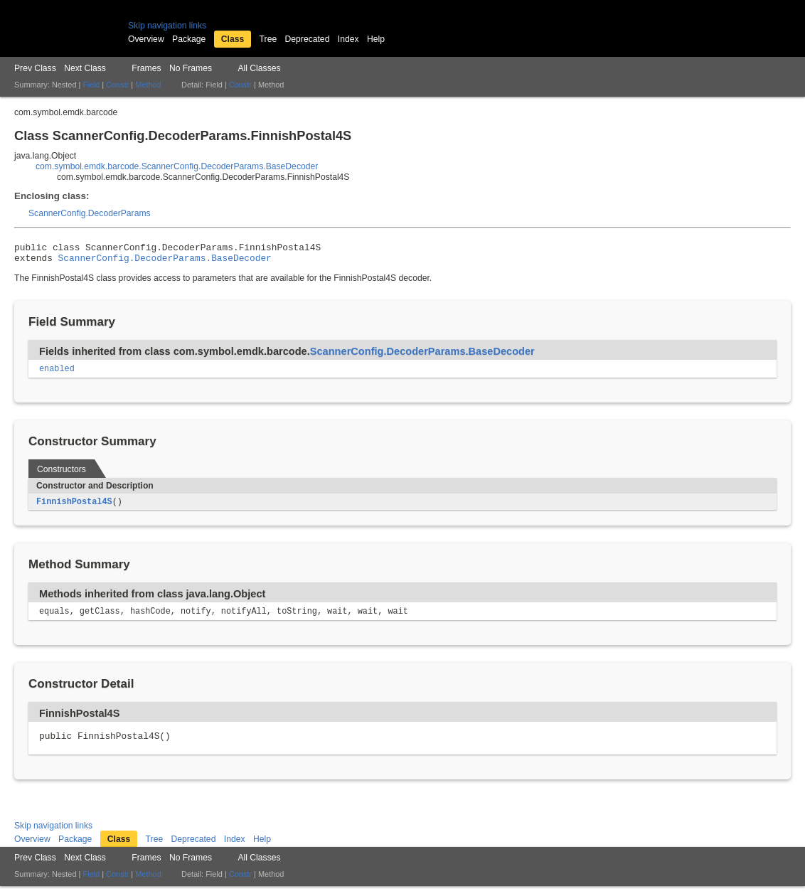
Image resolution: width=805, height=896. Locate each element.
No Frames (190, 68)
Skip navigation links (167, 26)
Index (348, 39)
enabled (57, 374)
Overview (146, 39)
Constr (117, 84)
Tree (268, 39)
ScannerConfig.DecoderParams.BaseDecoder (165, 261)
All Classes (259, 68)
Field (91, 84)
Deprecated (307, 39)
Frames (146, 68)
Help (376, 39)
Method (148, 84)
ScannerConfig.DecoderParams (89, 213)
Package (189, 39)
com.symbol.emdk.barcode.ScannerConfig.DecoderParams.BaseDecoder (177, 166)
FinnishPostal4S (74, 507)
